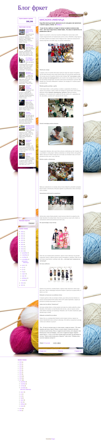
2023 (22, 238)
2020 (22, 244)
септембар (25, 259)
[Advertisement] (27, 192)
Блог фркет (33, 7)
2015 (22, 285)
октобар (24, 257)
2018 (22, 248)
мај (23, 271)
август (24, 265)
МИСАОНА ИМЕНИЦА (25, 262)
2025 (22, 233)
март (23, 276)
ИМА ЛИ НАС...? (30, 100)
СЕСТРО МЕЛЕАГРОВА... (30, 45)
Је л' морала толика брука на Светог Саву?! (30, 59)
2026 (22, 231)
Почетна (60, 351)
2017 (22, 251)
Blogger (53, 438)
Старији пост (78, 351)
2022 (22, 240)
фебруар (24, 278)
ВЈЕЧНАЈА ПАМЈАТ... (28, 141)
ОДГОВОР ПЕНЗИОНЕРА (29, 73)
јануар (24, 280)
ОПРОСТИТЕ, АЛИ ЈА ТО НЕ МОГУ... (29, 31)
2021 (22, 242)
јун (23, 269)
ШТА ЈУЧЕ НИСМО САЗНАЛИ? (28, 87)
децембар (24, 252)
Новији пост (43, 351)
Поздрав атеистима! (28, 113)
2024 (22, 236)
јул (23, 267)
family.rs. (59, 24)
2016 (22, 283)
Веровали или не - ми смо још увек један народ (30, 127)
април (23, 273)
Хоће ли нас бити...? (29, 154)
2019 (22, 246)
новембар (24, 255)
